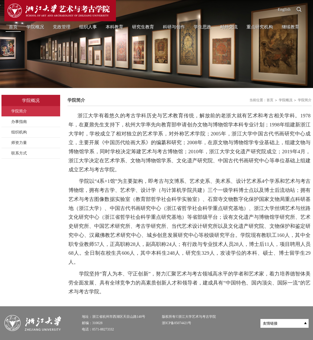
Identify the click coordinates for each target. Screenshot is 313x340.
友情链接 (270, 323)
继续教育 (290, 26)
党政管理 (61, 26)
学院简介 (305, 100)
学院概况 (35, 26)
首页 (13, 26)
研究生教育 (143, 26)
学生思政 (202, 26)
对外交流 (229, 26)
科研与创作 (174, 26)
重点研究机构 (259, 26)
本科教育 (114, 26)
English (284, 9)
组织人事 (88, 26)
